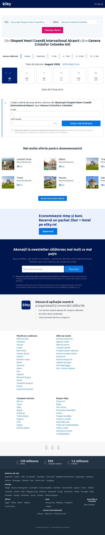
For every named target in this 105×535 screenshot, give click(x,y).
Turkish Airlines (22, 416)
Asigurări (20, 374)
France (83, 488)
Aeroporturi (61, 356)
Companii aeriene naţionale (67, 350)
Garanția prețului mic (64, 339)
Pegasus (20, 419)
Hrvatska (8, 491)
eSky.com (48, 513)
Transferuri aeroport (25, 383)
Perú (32, 480)
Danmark (56, 488)
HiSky (19, 407)
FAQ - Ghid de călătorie (65, 368)
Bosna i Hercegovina (19, 488)
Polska (76, 491)
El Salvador (30, 477)
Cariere (59, 413)
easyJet (20, 425)
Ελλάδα (91, 488)
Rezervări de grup (24, 377)
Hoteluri (20, 356)
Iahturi (19, 362)
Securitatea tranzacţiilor (66, 410)
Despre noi (60, 401)
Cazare (19, 347)
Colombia (40, 477)
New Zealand (89, 504)
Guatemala (79, 477)
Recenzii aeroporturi (64, 359)
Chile (23, 477)
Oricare (27, 56)
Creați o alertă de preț (81, 123)
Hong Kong (49, 502)
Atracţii (19, 386)
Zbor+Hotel (21, 350)
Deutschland (67, 488)
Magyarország (32, 491)
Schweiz (40, 495)
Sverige (16, 495)
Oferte (19, 368)
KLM (18, 422)
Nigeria (27, 502)
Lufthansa (21, 413)
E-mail (13, 110)
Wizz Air (20, 401)
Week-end (41, 56)
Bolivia (17, 477)
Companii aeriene (63, 347)
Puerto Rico (40, 480)
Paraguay (50, 480)
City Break (21, 342)
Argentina (9, 477)
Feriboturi (20, 365)
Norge (60, 491)
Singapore (69, 502)
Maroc (20, 502)
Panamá (25, 480)
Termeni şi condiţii (63, 419)
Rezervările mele (62, 422)
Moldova (42, 491)
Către (56, 21)
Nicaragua (16, 480)
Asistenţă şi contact (64, 431)
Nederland (52, 491)
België (7, 488)
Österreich (68, 491)
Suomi (33, 495)
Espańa (76, 488)
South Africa (10, 506)
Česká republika (45, 488)
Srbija (91, 491)
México (8, 480)
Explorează (48, 231)
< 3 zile (54, 56)
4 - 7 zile (66, 56)
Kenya (13, 502)
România (8, 495)
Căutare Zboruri (23, 353)
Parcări (19, 380)
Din (6, 21)
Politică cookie (62, 428)
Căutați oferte (52, 30)
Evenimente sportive (25, 389)
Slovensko (25, 495)
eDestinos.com (60, 513)
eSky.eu (40, 513)
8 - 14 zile (80, 56)
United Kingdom (51, 495)
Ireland (16, 491)
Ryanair (20, 410)
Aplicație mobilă (62, 342)
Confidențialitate (63, 434)
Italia (23, 491)
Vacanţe (20, 345)
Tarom (19, 404)
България (33, 488)
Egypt (7, 502)
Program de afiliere (64, 416)
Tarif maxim (15, 119)
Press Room (61, 407)
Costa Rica (50, 477)
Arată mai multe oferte (52, 198)
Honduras (89, 477)
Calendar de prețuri (63, 362)
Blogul (58, 404)
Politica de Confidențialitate (67, 425)
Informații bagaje (63, 365)
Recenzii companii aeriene (66, 353)
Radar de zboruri (62, 345)
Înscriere (74, 269)
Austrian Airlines (23, 428)
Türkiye (48, 506)
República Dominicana (65, 477)
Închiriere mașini (23, 359)
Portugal (84, 491)
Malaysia (59, 502)
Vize (18, 371)
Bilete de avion (23, 339)
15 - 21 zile (94, 56)
